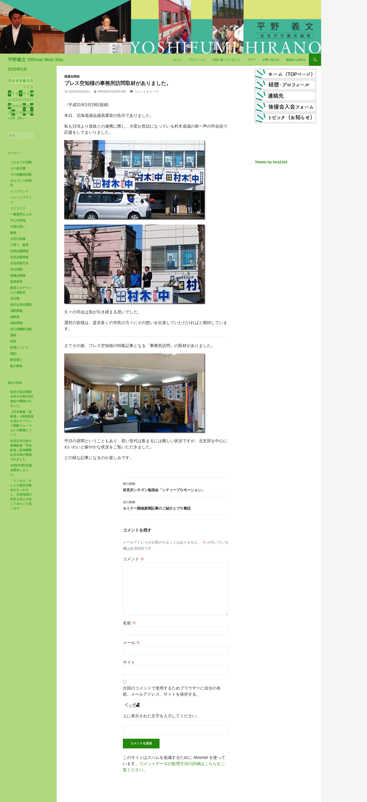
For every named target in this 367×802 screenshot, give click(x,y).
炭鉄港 (14, 317)
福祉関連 (16, 323)
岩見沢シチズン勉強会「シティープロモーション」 (175, 486)
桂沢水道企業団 (21, 304)
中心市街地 (17, 220)
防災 (13, 341)
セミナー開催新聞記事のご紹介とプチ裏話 (175, 504)
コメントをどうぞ (146, 91)
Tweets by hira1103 (271, 162)
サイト (129, 662)
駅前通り (16, 360)
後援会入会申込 (296, 59)
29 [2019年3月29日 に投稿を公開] (24, 112)
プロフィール (196, 59)
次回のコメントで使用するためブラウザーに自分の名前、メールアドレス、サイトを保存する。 (172, 691)
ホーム (177, 59)
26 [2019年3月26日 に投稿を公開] (13, 112)
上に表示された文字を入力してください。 (161, 716)
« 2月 (11, 118)
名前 (129, 623)
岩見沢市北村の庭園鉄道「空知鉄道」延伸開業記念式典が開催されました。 (21, 450)
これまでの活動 (21, 162)
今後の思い (17, 226)
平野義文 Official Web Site (35, 59)
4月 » (21, 118)
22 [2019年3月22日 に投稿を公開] (24, 106)
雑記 (13, 353)
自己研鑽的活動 (21, 329)
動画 (13, 233)
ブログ (251, 59)
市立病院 (16, 269)
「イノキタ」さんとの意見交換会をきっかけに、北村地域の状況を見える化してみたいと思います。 (21, 494)
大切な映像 (17, 239)
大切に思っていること (226, 59)
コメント (133, 559)
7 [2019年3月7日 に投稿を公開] (21, 93)
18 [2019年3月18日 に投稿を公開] (9, 106)
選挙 (13, 335)
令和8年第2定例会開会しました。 (21, 470)
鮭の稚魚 (16, 366)
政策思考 (16, 281)
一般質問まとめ (21, 214)
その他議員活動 (21, 174)
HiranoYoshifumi (111, 91)
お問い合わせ (270, 59)
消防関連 (16, 311)
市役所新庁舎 (19, 263)
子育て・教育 (19, 245)
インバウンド (19, 191)
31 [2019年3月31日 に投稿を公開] (31, 112)
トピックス (17, 208)
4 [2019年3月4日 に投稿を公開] (9, 93)
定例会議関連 (19, 251)
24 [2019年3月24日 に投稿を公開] (31, 106)
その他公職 (17, 168)
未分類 (14, 298)
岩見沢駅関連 (19, 257)
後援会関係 (72, 76)
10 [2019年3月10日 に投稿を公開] (31, 93)
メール (131, 642)
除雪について (19, 347)
